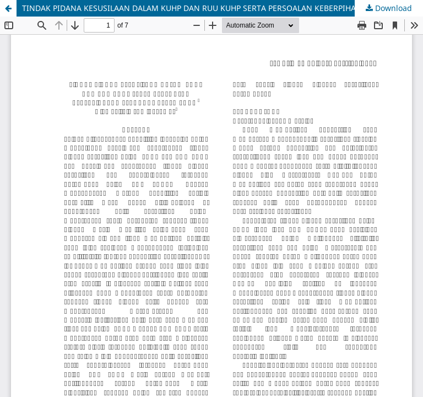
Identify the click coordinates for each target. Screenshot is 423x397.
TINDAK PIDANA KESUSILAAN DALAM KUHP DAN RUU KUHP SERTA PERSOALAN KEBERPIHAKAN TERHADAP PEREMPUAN (222, 8)
